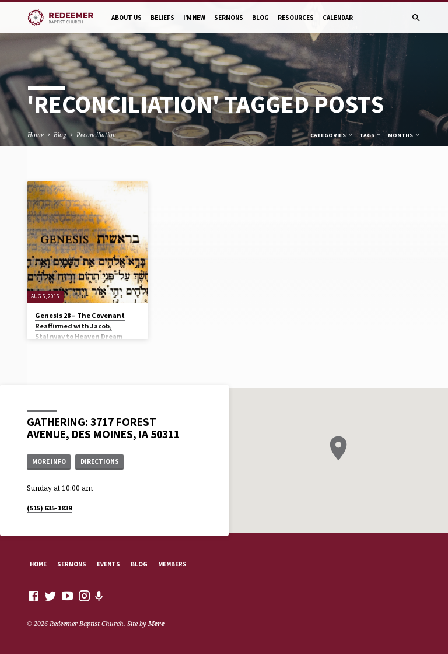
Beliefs (162, 17)
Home (35, 135)
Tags (370, 135)
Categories (332, 135)
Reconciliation (96, 135)
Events (108, 564)
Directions (99, 461)
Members (172, 564)
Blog (260, 17)
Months (404, 135)
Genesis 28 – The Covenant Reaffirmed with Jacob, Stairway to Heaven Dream (80, 326)
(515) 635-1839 (49, 507)
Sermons (228, 17)
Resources (296, 17)
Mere (156, 623)
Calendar (338, 17)
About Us (126, 17)
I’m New (194, 17)
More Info (49, 461)
